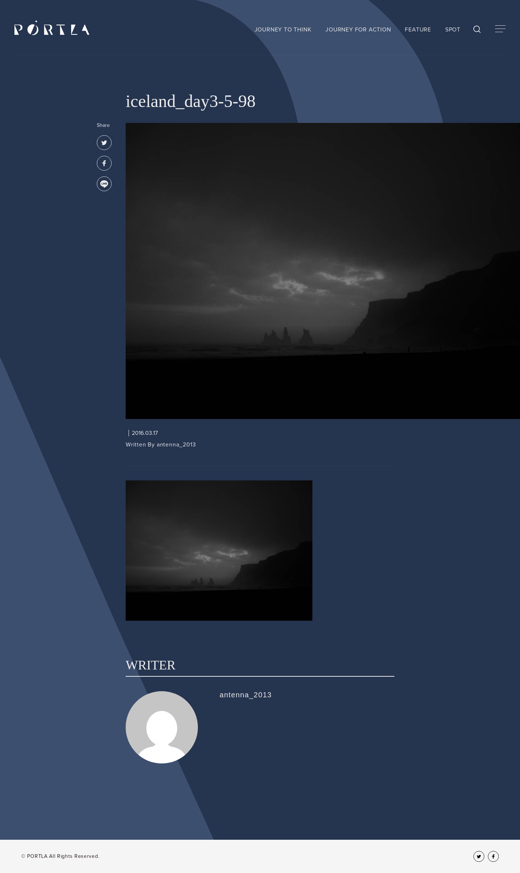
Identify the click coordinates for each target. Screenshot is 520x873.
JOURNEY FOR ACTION (358, 29)
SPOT (452, 29)
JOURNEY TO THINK (283, 29)
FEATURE (418, 29)
